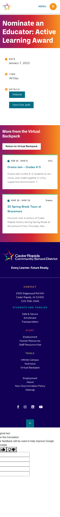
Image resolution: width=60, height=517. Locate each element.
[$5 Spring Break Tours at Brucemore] (30, 213)
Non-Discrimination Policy (30, 386)
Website (17, 94)
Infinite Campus (30, 360)
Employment (30, 337)
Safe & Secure (30, 314)
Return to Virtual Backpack (22, 146)
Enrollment (30, 318)
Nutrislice (30, 364)
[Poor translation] (12, 449)
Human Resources (30, 341)
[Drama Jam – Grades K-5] (30, 172)
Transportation (30, 322)
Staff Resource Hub (30, 345)
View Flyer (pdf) (21, 105)
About (30, 382)
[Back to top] (30, 423)
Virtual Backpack (30, 367)
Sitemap (30, 390)
